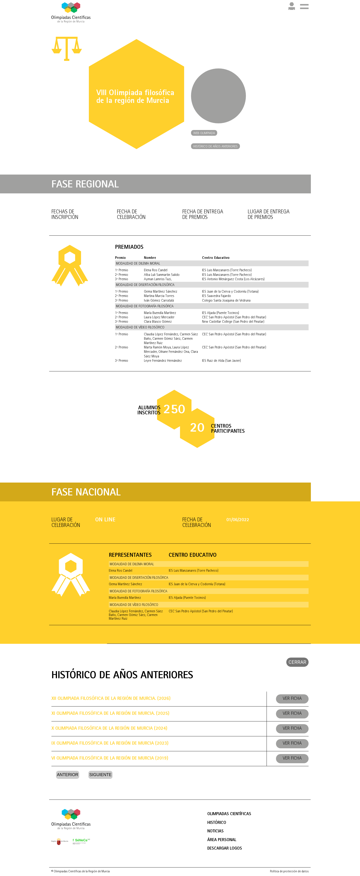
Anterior (67, 774)
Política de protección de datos (289, 871)
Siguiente (100, 774)
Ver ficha (292, 699)
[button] (204, 133)
